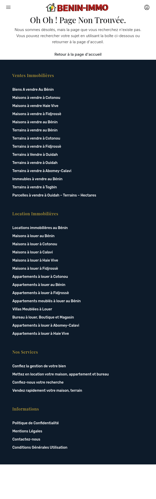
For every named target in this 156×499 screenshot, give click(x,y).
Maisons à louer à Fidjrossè (35, 268)
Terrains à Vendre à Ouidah (35, 155)
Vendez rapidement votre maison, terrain (47, 390)
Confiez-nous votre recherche (38, 382)
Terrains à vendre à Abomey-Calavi (42, 171)
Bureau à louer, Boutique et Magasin (43, 317)
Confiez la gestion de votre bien (39, 366)
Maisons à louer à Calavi (32, 252)
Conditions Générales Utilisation (39, 447)
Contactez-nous (26, 439)
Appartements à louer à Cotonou (40, 277)
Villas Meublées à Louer (32, 309)
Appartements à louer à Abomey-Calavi (45, 325)
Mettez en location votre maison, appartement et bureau (60, 374)
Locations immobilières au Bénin (40, 228)
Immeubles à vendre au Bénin (37, 179)
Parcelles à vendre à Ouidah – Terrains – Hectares (54, 195)
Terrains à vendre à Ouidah (35, 163)
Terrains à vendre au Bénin (35, 130)
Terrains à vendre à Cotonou (36, 138)
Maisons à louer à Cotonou (34, 244)
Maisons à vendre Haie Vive (35, 106)
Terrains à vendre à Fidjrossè (36, 146)
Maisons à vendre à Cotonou (36, 98)
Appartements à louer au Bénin (38, 285)
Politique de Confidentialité (35, 423)
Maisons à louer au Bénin (33, 236)
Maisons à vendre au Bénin (35, 122)
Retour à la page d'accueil (78, 54)
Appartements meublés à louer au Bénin (46, 301)
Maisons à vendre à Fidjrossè (36, 114)
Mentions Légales (27, 431)
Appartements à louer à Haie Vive (40, 333)
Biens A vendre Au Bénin (33, 89)
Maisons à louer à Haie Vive (35, 260)
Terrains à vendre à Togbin (34, 187)
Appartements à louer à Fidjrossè (40, 293)
